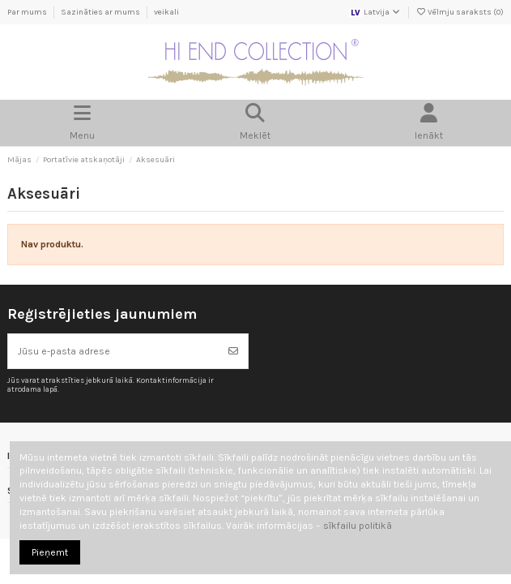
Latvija (375, 12)
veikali (166, 12)
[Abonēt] (233, 351)
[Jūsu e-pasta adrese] (113, 351)
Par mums (28, 12)
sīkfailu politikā (357, 525)
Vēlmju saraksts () (459, 12)
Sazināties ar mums (101, 12)
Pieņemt (50, 552)
